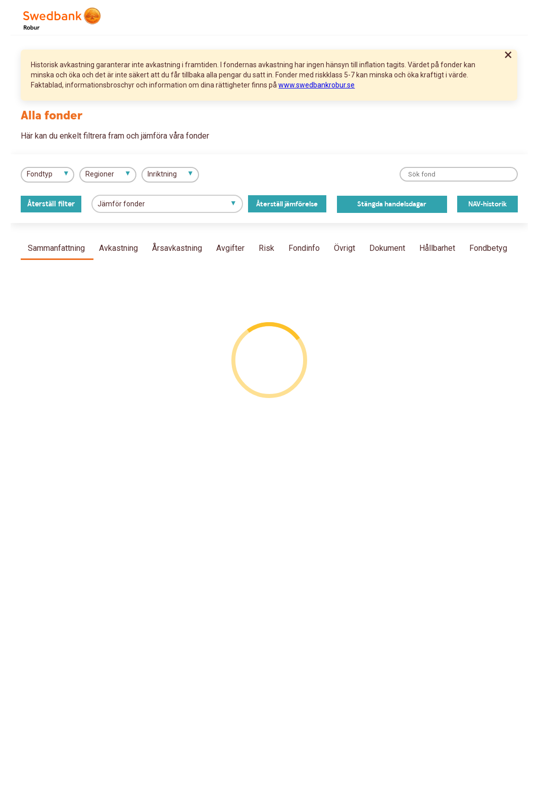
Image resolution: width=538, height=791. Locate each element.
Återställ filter (51, 204)
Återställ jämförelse (287, 204)
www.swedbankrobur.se (316, 85)
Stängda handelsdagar (391, 204)
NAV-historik (487, 204)
